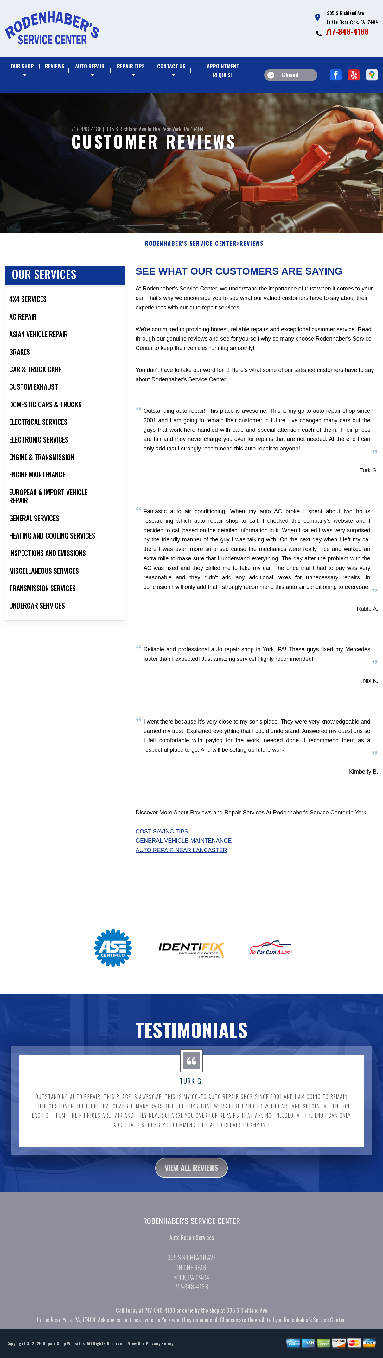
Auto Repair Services (191, 1243)
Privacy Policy (159, 1348)
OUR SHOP (22, 66)
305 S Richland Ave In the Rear (138, 129)
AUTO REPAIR (90, 66)
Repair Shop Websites (64, 1348)
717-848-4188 (347, 31)
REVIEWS (54, 66)
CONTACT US (171, 66)
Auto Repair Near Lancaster (181, 855)
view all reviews (191, 1172)
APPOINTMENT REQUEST (223, 70)
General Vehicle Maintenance (184, 846)
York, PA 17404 (188, 129)
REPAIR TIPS (131, 66)
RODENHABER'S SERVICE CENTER (191, 248)
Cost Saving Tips (162, 836)
